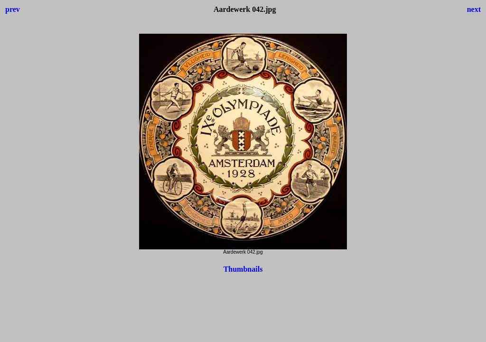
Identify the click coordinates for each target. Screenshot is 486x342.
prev (12, 9)
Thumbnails (243, 269)
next (474, 9)
